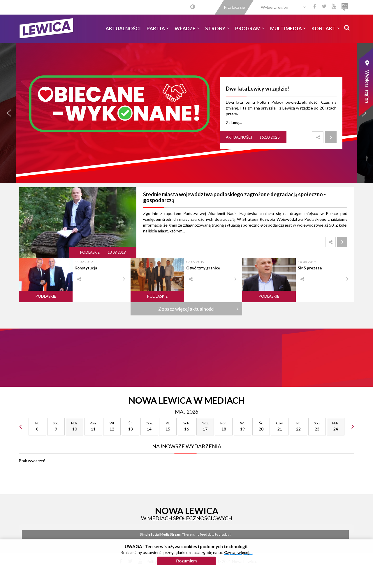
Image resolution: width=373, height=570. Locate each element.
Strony (217, 28)
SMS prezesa (310, 268)
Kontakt (325, 28)
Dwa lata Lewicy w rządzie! (257, 88)
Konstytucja (86, 268)
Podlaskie (90, 252)
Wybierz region (274, 7)
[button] (9, 113)
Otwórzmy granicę (203, 268)
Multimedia (288, 28)
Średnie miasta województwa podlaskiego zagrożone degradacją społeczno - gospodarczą (234, 197)
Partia (158, 28)
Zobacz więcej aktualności (186, 309)
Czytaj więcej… (238, 552)
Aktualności (123, 28)
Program (249, 28)
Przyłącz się (234, 7)
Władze (187, 28)
